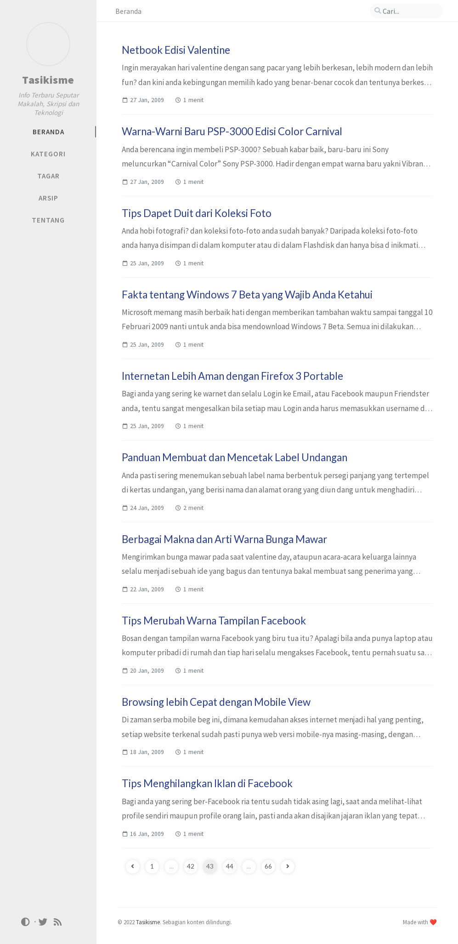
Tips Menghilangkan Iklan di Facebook (207, 783)
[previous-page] (132, 866)
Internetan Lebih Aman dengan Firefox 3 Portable (232, 376)
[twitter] (43, 921)
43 (210, 866)
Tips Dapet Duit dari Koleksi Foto (196, 213)
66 (268, 866)
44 (229, 866)
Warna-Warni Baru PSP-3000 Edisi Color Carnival (232, 131)
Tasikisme (48, 80)
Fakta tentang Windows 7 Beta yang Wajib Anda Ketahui (247, 294)
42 (190, 866)
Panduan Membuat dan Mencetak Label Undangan (234, 457)
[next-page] (287, 866)
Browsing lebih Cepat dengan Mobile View (216, 702)
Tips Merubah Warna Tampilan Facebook (214, 620)
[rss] (58, 921)
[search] (406, 11)
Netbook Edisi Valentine (176, 50)
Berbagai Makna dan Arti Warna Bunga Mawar (224, 539)
